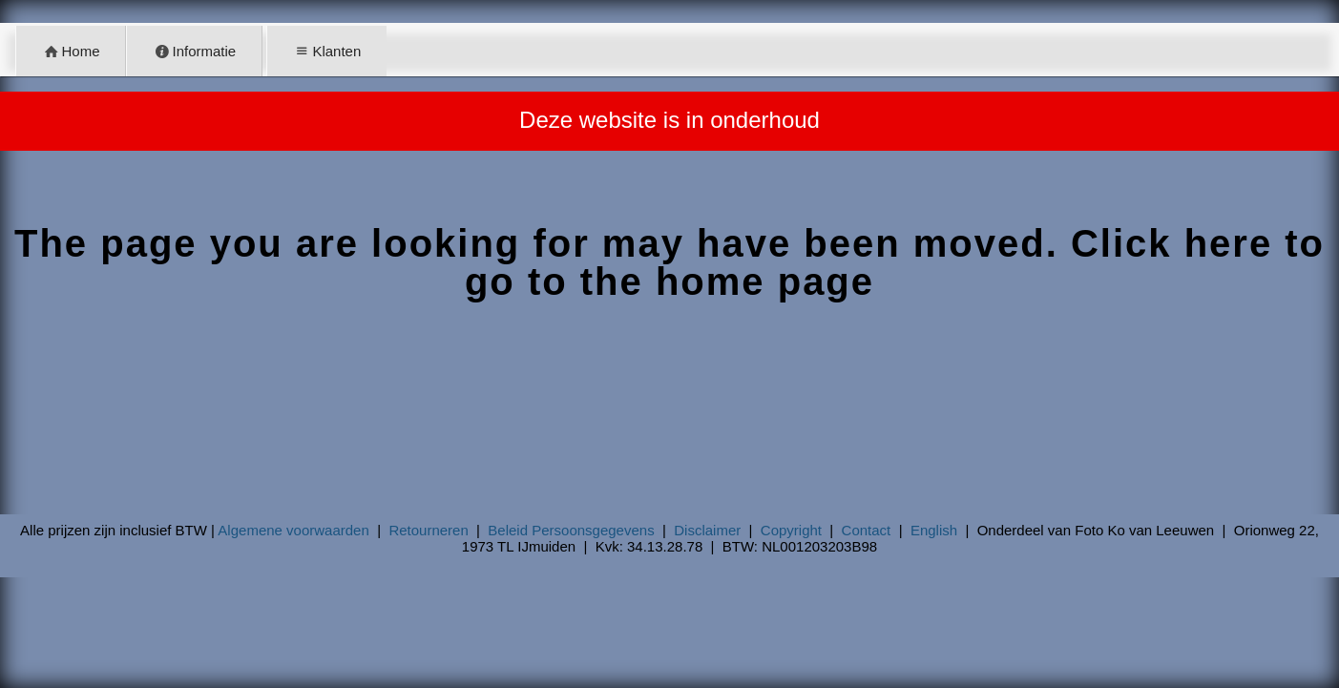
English (933, 530)
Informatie (195, 51)
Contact (866, 530)
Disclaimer (707, 530)
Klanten (326, 51)
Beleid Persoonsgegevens (571, 530)
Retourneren (428, 530)
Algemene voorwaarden (293, 530)
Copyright (791, 530)
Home (71, 51)
